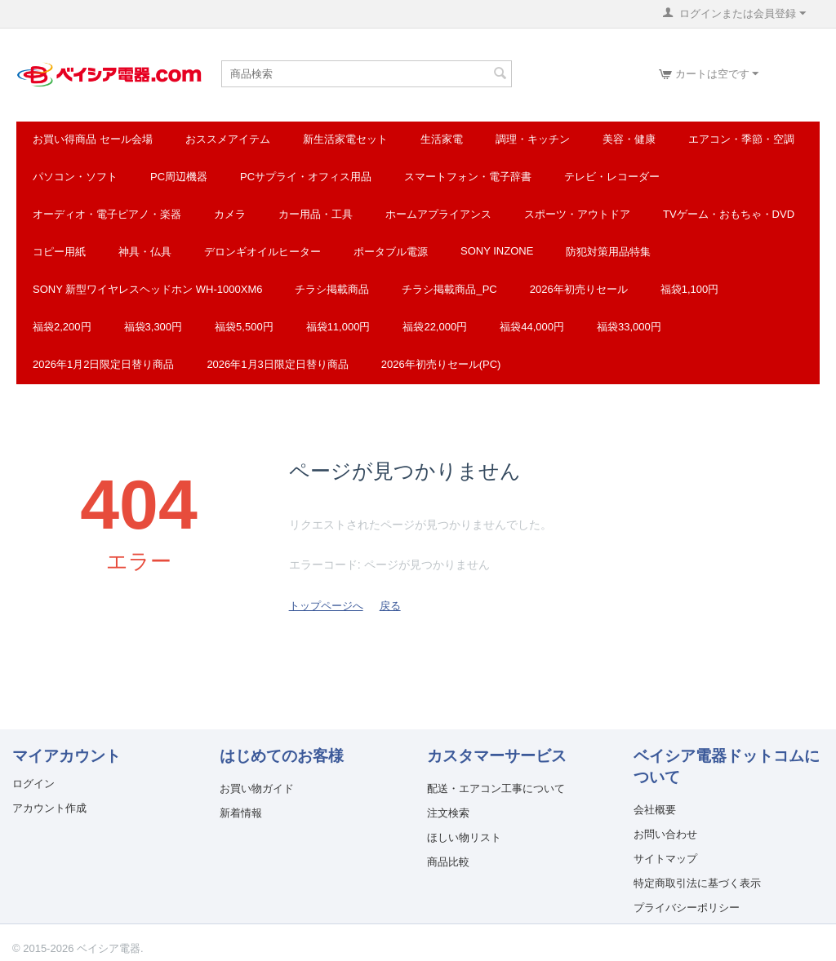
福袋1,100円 (689, 289)
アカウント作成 (49, 808)
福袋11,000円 (338, 327)
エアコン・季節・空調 (741, 139)
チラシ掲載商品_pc (449, 289)
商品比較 (448, 862)
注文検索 (448, 813)
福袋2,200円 (62, 327)
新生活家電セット (345, 139)
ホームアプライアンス (438, 214)
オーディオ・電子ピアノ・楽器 (107, 214)
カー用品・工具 (315, 214)
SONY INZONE (496, 251)
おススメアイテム (227, 139)
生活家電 (441, 139)
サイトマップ (665, 858)
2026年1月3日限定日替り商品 (277, 364)
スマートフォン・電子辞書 (467, 176)
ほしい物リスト (464, 837)
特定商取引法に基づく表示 (697, 883)
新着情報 (241, 813)
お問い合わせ (665, 834)
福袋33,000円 (629, 327)
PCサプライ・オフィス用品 (305, 176)
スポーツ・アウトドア (577, 214)
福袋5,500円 (244, 327)
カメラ (230, 214)
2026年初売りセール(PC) (441, 364)
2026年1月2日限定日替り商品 (103, 364)
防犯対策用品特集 (608, 252)
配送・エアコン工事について (496, 788)
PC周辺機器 (178, 176)
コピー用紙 (59, 252)
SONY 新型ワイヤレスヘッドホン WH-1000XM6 (147, 289)
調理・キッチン (533, 139)
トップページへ (326, 606)
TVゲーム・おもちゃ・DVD (728, 214)
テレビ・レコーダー (612, 176)
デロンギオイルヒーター (262, 252)
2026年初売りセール (579, 289)
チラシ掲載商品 (332, 289)
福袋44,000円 (532, 327)
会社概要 (655, 810)
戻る (390, 606)
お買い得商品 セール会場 (93, 139)
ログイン (33, 783)
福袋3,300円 (153, 327)
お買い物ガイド (257, 788)
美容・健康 (629, 139)
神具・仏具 (144, 252)
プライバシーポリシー (687, 907)
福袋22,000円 (434, 327)
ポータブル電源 (391, 252)
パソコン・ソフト (75, 176)
